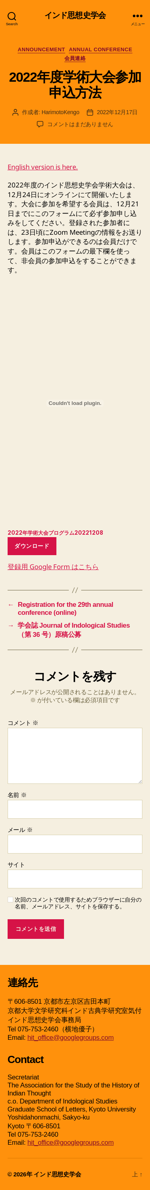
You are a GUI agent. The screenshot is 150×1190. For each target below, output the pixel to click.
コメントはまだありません (80, 124)
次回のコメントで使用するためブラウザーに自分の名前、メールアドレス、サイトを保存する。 (78, 903)
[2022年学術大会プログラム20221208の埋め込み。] (75, 403)
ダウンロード (31, 546)
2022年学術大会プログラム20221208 (55, 533)
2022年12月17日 (117, 112)
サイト (16, 864)
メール (20, 829)
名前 (17, 794)
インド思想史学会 (75, 16)
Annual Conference (100, 49)
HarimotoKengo (60, 112)
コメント (23, 722)
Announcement (41, 49)
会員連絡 (75, 58)
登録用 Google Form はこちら (53, 566)
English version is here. (43, 166)
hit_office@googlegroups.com (70, 1037)
